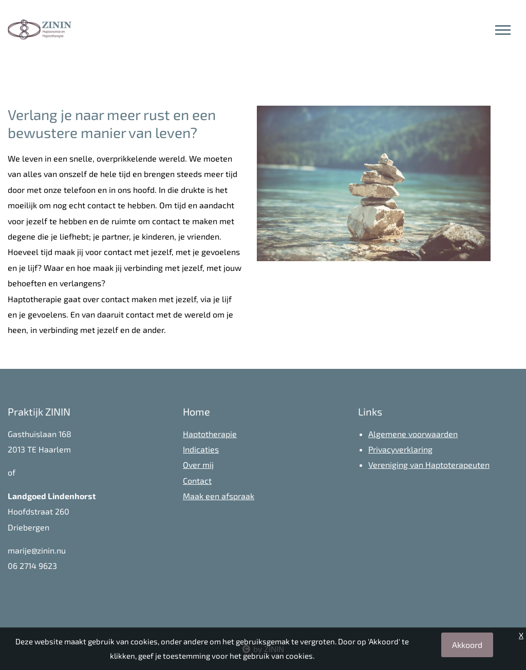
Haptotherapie (210, 434)
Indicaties (201, 449)
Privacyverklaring (400, 449)
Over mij (198, 464)
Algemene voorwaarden (413, 434)
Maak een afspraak (218, 496)
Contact (197, 480)
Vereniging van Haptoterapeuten (429, 464)
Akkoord (467, 644)
